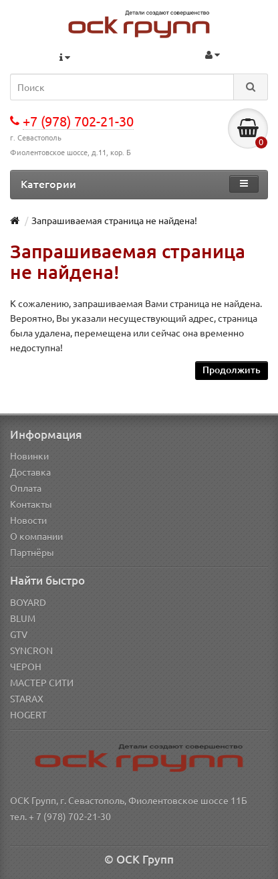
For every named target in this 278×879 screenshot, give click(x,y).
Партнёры (32, 552)
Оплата (25, 488)
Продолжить (231, 369)
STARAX (26, 698)
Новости (28, 520)
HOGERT (28, 714)
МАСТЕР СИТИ (42, 682)
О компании (36, 536)
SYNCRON (31, 650)
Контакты (31, 504)
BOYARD (28, 602)
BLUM (22, 618)
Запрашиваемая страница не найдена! (114, 220)
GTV (18, 634)
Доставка (30, 472)
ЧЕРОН (25, 666)
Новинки (29, 456)
